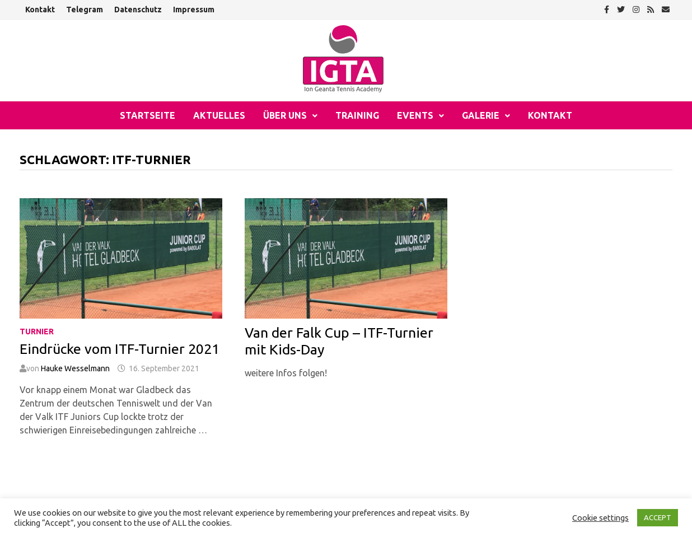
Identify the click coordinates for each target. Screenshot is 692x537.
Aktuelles (219, 115)
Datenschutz (138, 9)
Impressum (193, 9)
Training (357, 115)
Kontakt (40, 9)
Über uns (285, 115)
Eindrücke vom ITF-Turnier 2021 (119, 349)
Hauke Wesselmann (75, 368)
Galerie (480, 115)
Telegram (84, 9)
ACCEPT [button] (657, 517)
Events (415, 115)
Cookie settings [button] (600, 517)
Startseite (147, 115)
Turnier (37, 331)
